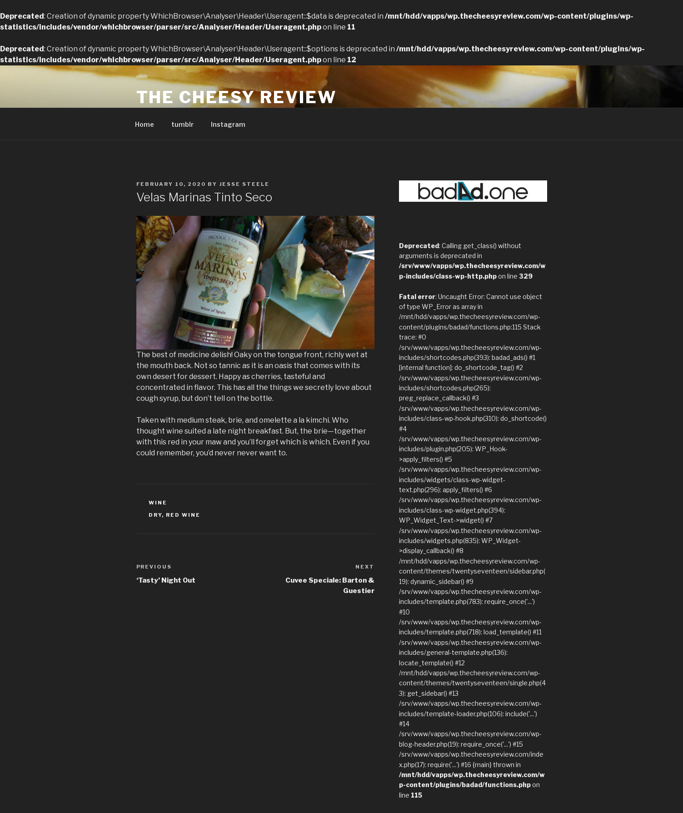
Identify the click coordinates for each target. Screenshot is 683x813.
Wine (158, 502)
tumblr (182, 124)
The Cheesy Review (236, 97)
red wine (183, 515)
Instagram (228, 124)
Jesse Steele (244, 184)
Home (144, 124)
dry (155, 515)
